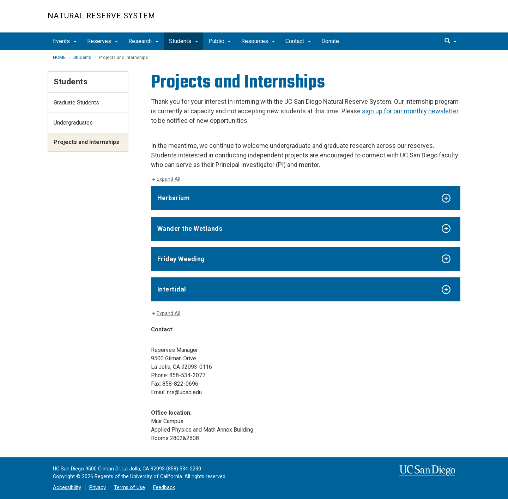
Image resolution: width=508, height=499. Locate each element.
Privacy (97, 488)
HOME (59, 57)
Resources (258, 41)
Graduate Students (76, 102)
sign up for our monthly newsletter (410, 111)
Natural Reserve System (101, 15)
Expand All (168, 179)
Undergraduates (73, 122)
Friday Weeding (181, 259)
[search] (450, 41)
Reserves (102, 41)
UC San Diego (420, 19)
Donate (330, 41)
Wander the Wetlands (190, 228)
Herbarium (173, 198)
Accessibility (67, 488)
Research (143, 41)
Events (65, 41)
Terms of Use (129, 488)
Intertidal (171, 289)
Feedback (164, 488)
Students (183, 41)
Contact (298, 41)
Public (219, 41)
